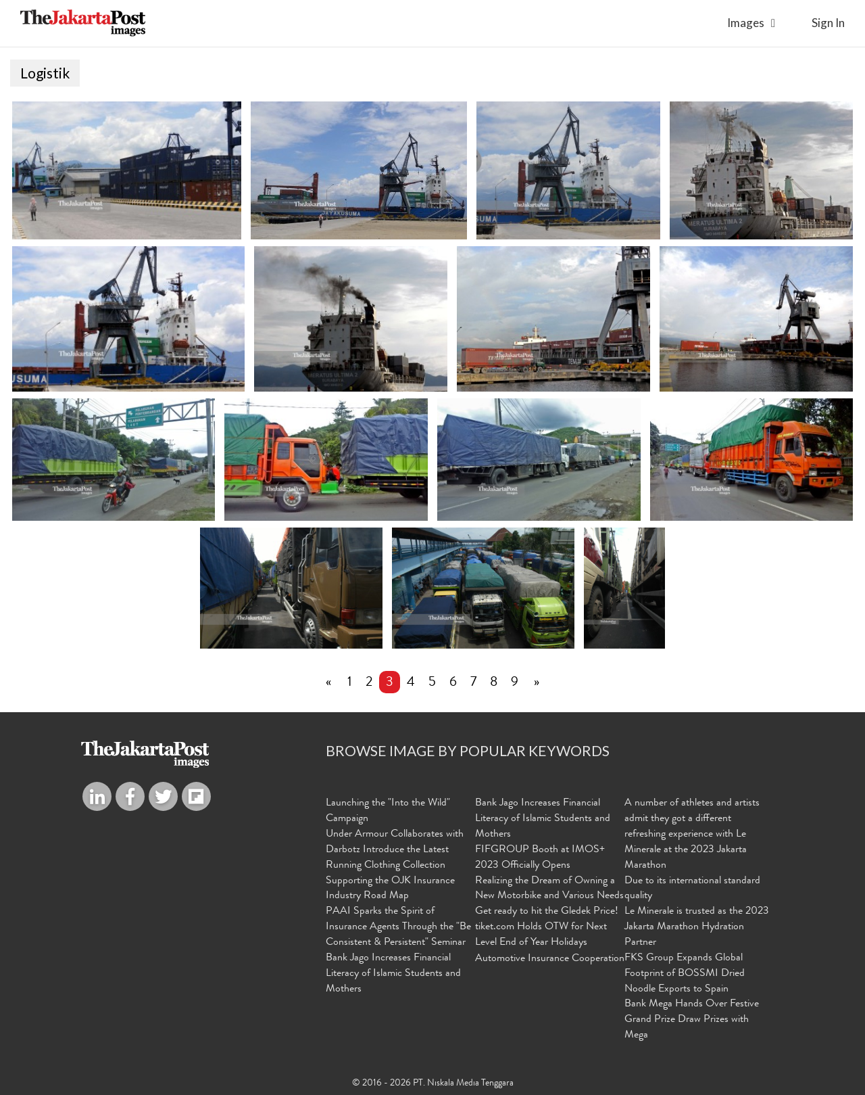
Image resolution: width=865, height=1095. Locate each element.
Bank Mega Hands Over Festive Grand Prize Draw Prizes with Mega (691, 1021)
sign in (828, 23)
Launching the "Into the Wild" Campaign (388, 812)
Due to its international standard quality (692, 890)
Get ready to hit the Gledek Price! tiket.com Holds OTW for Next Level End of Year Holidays (546, 928)
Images (745, 23)
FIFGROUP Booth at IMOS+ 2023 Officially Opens (540, 858)
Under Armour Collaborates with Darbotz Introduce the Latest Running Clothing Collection (395, 851)
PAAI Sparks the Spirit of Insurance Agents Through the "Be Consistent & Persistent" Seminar (398, 928)
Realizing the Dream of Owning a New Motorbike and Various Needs (549, 890)
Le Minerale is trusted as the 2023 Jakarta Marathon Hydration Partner (696, 928)
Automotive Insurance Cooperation (549, 959)
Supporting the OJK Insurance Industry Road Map (390, 890)
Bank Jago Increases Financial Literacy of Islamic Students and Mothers (393, 975)
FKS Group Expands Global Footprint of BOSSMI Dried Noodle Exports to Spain (684, 975)
